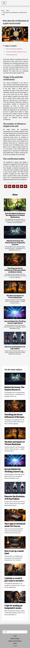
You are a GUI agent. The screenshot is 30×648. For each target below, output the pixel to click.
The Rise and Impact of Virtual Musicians (15, 296)
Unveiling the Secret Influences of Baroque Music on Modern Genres (15, 270)
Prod (15, 636)
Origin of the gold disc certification (14, 49)
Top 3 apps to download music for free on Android (14, 526)
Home (2, 10)
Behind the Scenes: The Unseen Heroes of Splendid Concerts (15, 242)
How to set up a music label (14, 552)
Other (7, 10)
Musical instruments (15, 641)
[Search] (14, 631)
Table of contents (11, 46)
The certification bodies (11, 54)
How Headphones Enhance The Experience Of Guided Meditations (15, 215)
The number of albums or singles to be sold (16, 51)
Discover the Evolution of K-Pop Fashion (15, 348)
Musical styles (15, 638)
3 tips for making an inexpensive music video (13, 608)
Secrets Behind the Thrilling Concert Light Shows (15, 322)
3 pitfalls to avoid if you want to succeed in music (14, 580)
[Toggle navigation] (4, 3)
